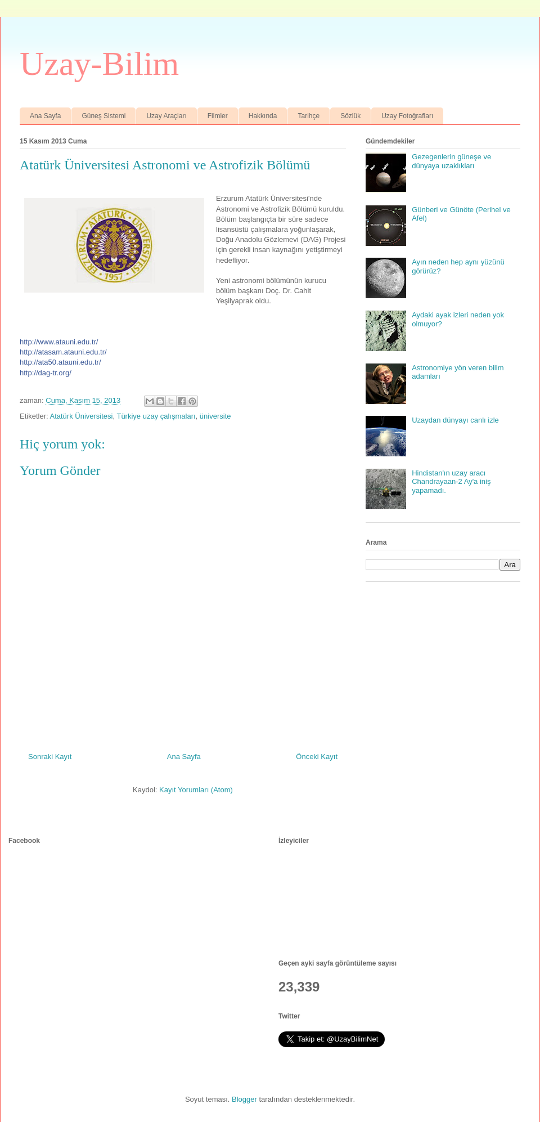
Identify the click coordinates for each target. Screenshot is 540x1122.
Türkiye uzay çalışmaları (155, 416)
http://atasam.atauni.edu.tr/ (63, 352)
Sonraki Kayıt (49, 756)
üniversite (215, 416)
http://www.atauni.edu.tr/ (59, 342)
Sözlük (350, 116)
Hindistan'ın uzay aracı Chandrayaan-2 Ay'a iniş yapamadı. (451, 482)
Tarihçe (309, 116)
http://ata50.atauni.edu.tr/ (60, 362)
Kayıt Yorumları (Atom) (196, 790)
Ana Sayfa (45, 116)
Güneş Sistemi (103, 116)
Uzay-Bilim (99, 63)
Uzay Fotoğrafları (407, 116)
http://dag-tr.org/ (45, 373)
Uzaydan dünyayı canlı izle (455, 420)
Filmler (218, 116)
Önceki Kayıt (317, 756)
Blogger (244, 1099)
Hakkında (263, 116)
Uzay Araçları (166, 116)
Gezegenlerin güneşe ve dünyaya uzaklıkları (451, 161)
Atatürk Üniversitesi (81, 416)
